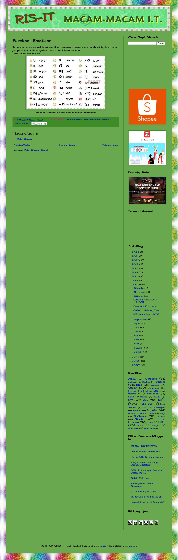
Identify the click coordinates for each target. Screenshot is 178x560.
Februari (139, 347)
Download (153, 388)
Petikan (137, 410)
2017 (135, 272)
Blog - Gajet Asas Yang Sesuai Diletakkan (144, 463)
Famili (131, 397)
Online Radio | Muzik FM (145, 451)
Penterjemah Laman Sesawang (142, 484)
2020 (136, 260)
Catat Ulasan (24, 139)
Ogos (137, 323)
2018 (135, 268)
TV (157, 419)
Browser (155, 385)
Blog (139, 384)
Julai (137, 327)
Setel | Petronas (140, 478)
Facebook (95, 119)
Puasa (131, 413)
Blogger (133, 545)
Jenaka (17, 123)
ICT (130, 400)
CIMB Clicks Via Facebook (146, 496)
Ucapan (133, 422)
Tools (140, 419)
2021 (135, 256)
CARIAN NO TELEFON (144, 446)
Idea (145, 400)
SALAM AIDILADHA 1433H (145, 300)
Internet (106, 119)
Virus (140, 425)
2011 (134, 357)
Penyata (160, 407)
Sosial (25, 123)
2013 (135, 280)
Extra (86, 119)
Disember (140, 288)
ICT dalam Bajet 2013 (146, 314)
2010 (135, 361)
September (141, 319)
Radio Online (147, 413)
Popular (152, 410)
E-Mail (144, 391)
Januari (138, 351)
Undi (150, 422)
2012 (135, 284)
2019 (135, 264)
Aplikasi (132, 382)
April (137, 339)
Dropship (132, 391)
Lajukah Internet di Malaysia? (148, 502)
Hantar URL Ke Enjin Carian (147, 457)
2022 (135, 252)
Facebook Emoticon (145, 306)
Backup (146, 382)
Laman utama (67, 145)
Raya (162, 413)
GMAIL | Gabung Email (146, 310)
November (140, 292)
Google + (157, 397)
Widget (155, 425)
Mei (136, 335)
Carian (132, 387)
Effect (79, 119)
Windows (133, 428)
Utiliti (161, 422)
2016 (135, 276)
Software (140, 416)
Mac (137, 343)
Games (143, 397)
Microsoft (146, 408)
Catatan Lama (110, 145)
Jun (136, 331)
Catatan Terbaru (23, 145)
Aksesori (70, 119)
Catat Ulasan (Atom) (36, 150)
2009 (136, 365)
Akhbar (132, 378)
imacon (104, 545)
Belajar (160, 381)
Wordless (149, 428)
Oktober (139, 296)
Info (161, 400)
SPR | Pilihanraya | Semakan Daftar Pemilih (147, 471)
